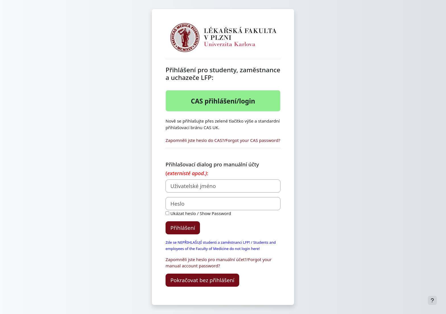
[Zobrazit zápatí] (432, 300)
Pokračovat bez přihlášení (202, 280)
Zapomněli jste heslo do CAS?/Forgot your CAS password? (223, 140)
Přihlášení (182, 227)
